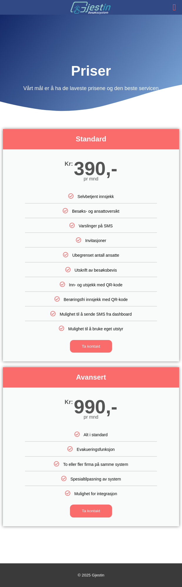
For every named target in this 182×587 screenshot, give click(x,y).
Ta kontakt (91, 346)
